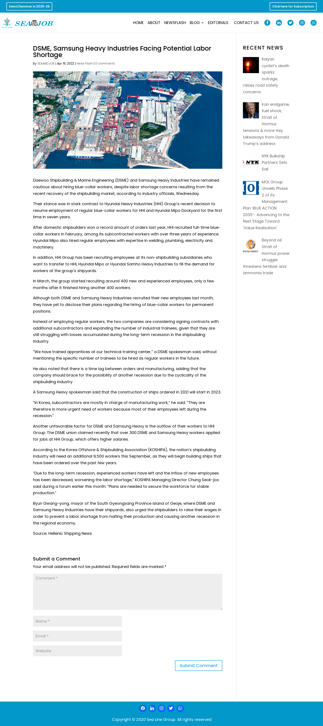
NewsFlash (175, 23)
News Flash (85, 63)
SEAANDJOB (45, 63)
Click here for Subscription (293, 7)
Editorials (218, 23)
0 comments (105, 63)
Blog (195, 23)
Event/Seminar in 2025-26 (29, 7)
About (154, 23)
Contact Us (246, 23)
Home (138, 23)
